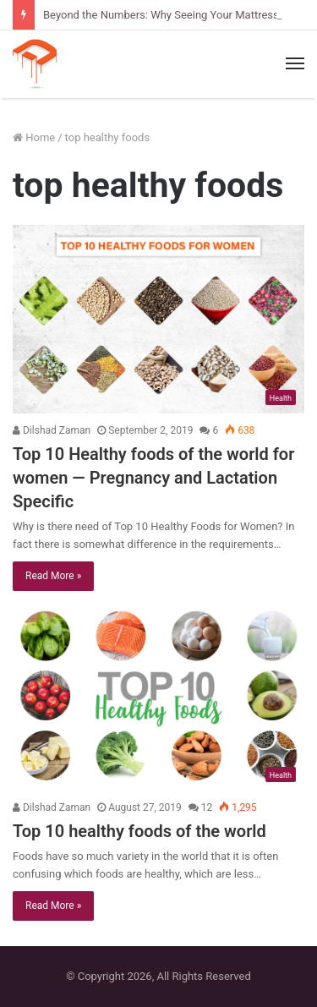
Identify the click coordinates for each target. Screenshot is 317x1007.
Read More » (53, 576)
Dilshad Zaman (51, 430)
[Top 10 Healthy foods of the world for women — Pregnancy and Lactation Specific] (158, 319)
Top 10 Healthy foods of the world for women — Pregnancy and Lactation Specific (153, 478)
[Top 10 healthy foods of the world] (158, 697)
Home (34, 137)
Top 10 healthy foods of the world (139, 831)
